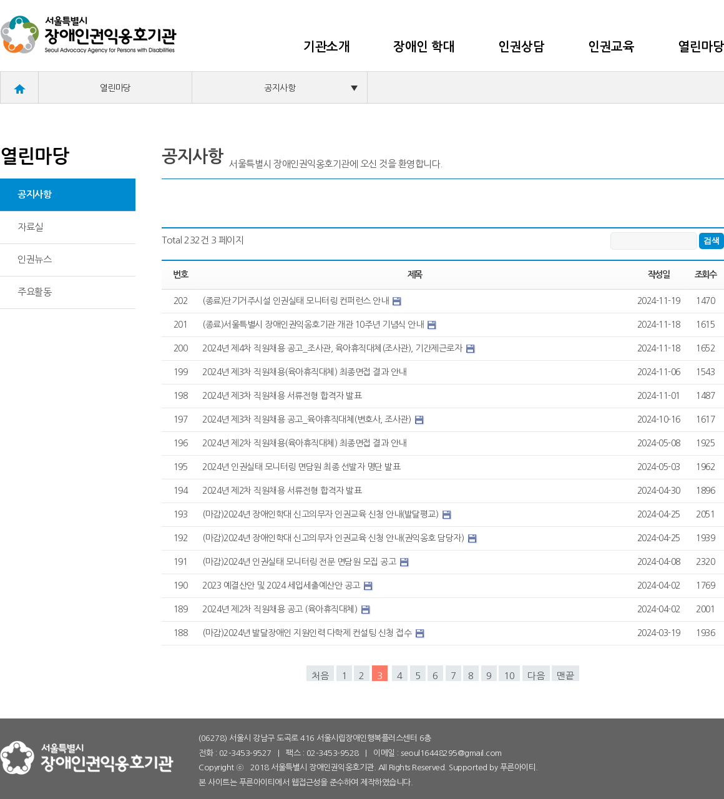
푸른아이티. (519, 767)
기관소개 (326, 47)
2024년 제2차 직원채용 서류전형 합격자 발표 (281, 490)
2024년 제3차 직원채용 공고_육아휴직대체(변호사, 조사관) (307, 419)
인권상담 (521, 47)
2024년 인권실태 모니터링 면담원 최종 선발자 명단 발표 (301, 467)
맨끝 (565, 675)
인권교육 (611, 47)
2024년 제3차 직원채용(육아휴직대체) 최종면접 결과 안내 (304, 372)
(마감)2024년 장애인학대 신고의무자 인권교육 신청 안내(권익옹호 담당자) (334, 538)
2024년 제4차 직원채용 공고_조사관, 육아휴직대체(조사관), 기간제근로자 (333, 348)
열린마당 (701, 47)
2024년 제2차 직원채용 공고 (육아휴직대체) (281, 609)
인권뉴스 (34, 259)
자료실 (30, 227)
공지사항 (311, 88)
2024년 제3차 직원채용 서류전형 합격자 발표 (281, 395)
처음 (320, 675)
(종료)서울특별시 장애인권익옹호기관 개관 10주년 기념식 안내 (314, 324)
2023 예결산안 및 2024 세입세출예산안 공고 (282, 585)
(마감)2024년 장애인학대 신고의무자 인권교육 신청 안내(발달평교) (321, 514)
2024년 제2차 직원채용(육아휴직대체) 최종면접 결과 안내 (304, 443)
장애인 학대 (423, 47)
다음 (536, 675)
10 (509, 675)
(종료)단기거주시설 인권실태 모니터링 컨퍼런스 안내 (296, 301)
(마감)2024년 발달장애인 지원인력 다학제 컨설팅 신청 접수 (308, 633)
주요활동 (34, 292)
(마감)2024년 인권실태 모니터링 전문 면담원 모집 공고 (300, 561)
